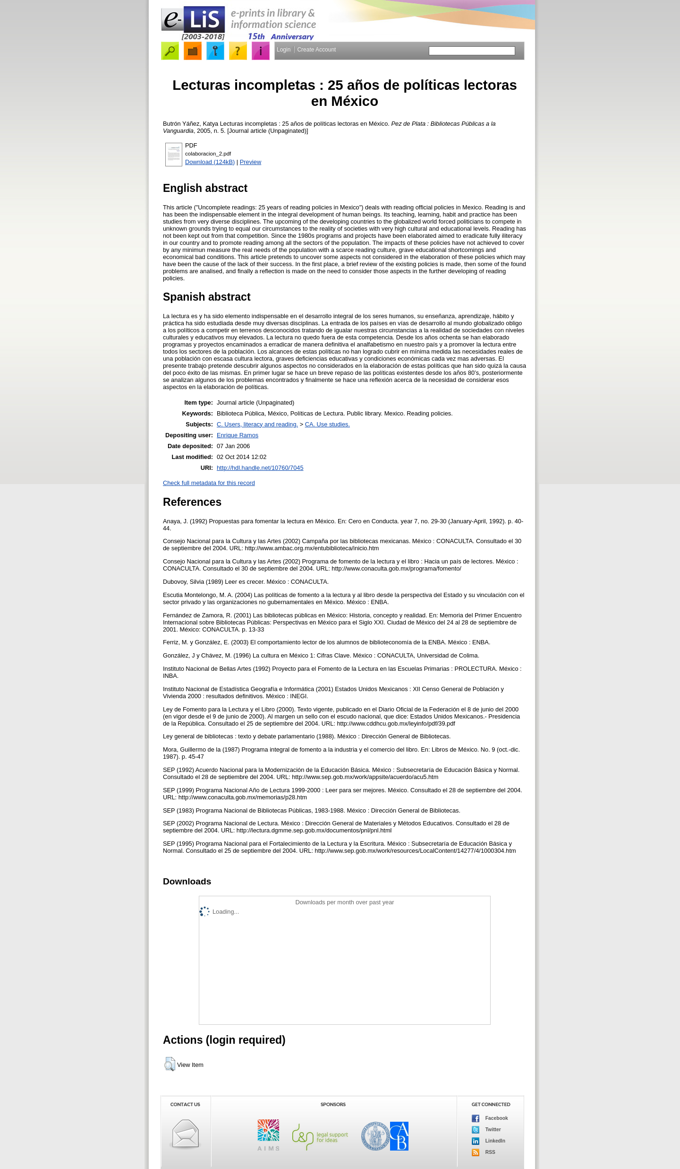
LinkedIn (488, 1141)
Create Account (316, 49)
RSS (483, 1152)
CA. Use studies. (327, 424)
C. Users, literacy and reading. (257, 424)
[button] (169, 1064)
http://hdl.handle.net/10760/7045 (260, 467)
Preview (251, 161)
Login (283, 49)
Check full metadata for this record (209, 482)
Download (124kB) (210, 161)
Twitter (486, 1130)
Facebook (490, 1118)
